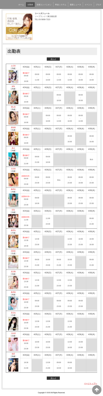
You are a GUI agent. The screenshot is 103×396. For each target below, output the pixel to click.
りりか (13, 168)
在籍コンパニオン (44, 5)
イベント (88, 5)
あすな (13, 230)
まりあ (13, 271)
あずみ (13, 292)
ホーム (21, 5)
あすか (13, 189)
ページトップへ (90, 383)
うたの (13, 333)
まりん (13, 312)
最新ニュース (75, 5)
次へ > (53, 59)
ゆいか (13, 106)
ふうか (13, 65)
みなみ (13, 127)
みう (13, 148)
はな (13, 86)
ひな (13, 209)
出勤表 (30, 5)
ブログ (98, 5)
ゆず (13, 353)
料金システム (60, 5)
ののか (13, 250)
